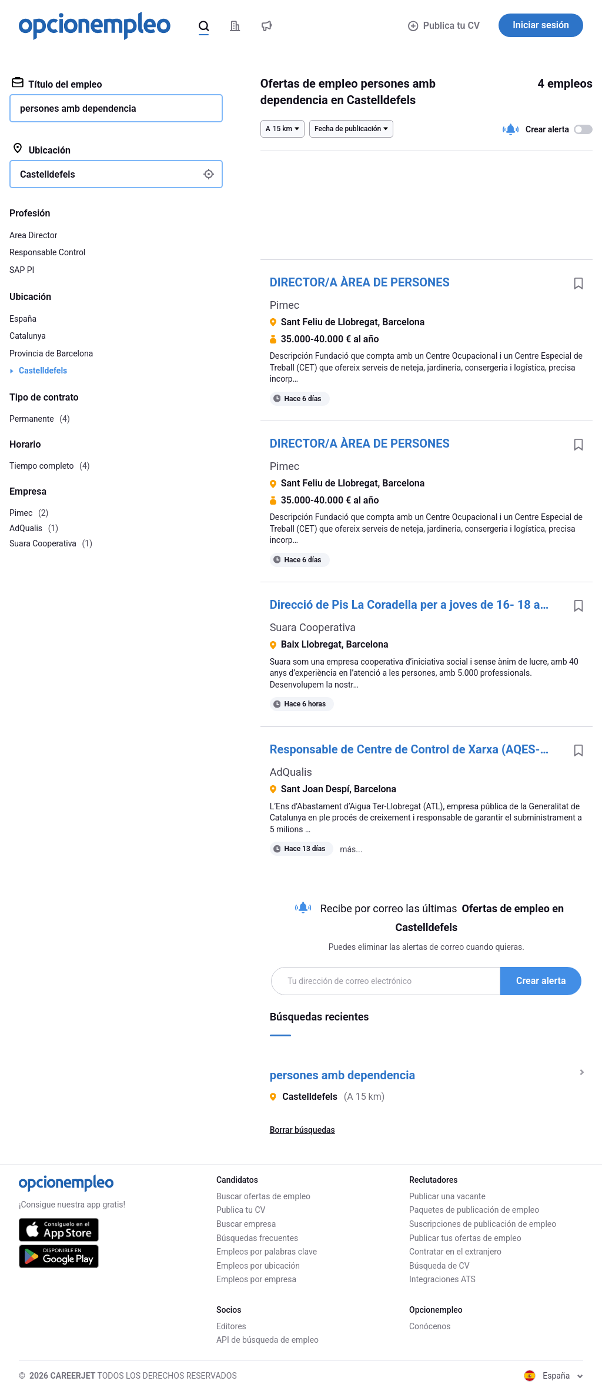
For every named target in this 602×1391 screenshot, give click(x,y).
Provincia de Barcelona (51, 353)
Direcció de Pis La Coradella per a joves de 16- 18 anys (414, 605)
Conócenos (430, 1326)
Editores (231, 1326)
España (22, 318)
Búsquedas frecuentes (257, 1238)
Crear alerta (541, 980)
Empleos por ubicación (258, 1265)
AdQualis (291, 772)
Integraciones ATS (442, 1279)
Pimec (284, 305)
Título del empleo (57, 83)
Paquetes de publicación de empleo (474, 1210)
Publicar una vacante (447, 1196)
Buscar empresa (246, 1224)
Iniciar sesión (541, 25)
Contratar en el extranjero (455, 1251)
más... (351, 849)
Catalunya (27, 336)
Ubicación (41, 149)
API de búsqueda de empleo (267, 1340)
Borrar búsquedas (302, 1130)
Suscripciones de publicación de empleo (482, 1224)
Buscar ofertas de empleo (263, 1196)
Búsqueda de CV (439, 1265)
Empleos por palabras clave (266, 1251)
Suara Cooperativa (313, 627)
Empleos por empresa (256, 1279)
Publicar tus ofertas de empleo (465, 1238)
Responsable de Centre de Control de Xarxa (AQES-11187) (417, 749)
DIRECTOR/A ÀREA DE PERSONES (360, 282)
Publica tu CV (444, 25)
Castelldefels (43, 370)
